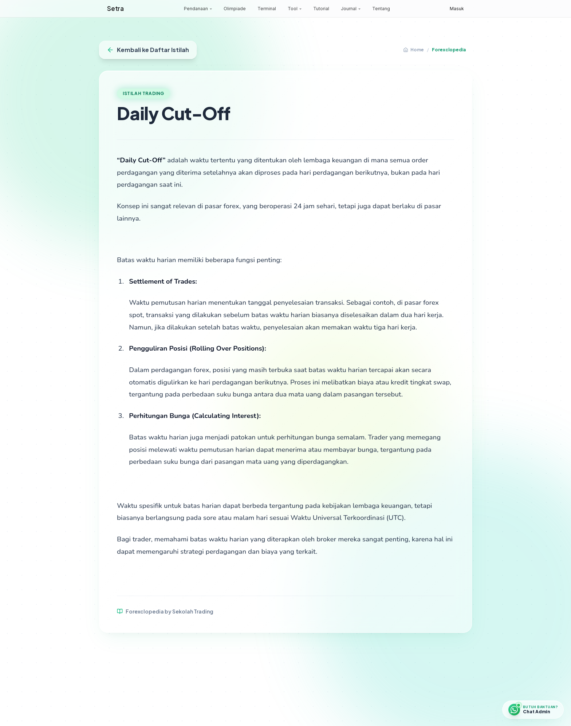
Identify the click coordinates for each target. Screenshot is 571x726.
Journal (349, 8)
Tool (293, 8)
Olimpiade (235, 8)
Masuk (457, 8)
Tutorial (321, 8)
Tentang (381, 8)
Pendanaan (196, 8)
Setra (115, 8)
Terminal (266, 8)
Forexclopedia (449, 49)
